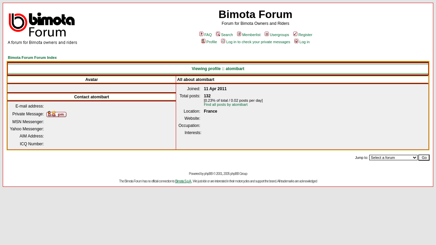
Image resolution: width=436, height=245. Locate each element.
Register (302, 35)
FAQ (205, 35)
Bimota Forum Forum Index (32, 57)
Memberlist (249, 35)
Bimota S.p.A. (183, 181)
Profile (209, 42)
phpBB (208, 174)
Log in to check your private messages (255, 42)
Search (224, 35)
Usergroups (277, 35)
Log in (302, 42)
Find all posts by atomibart (225, 104)
